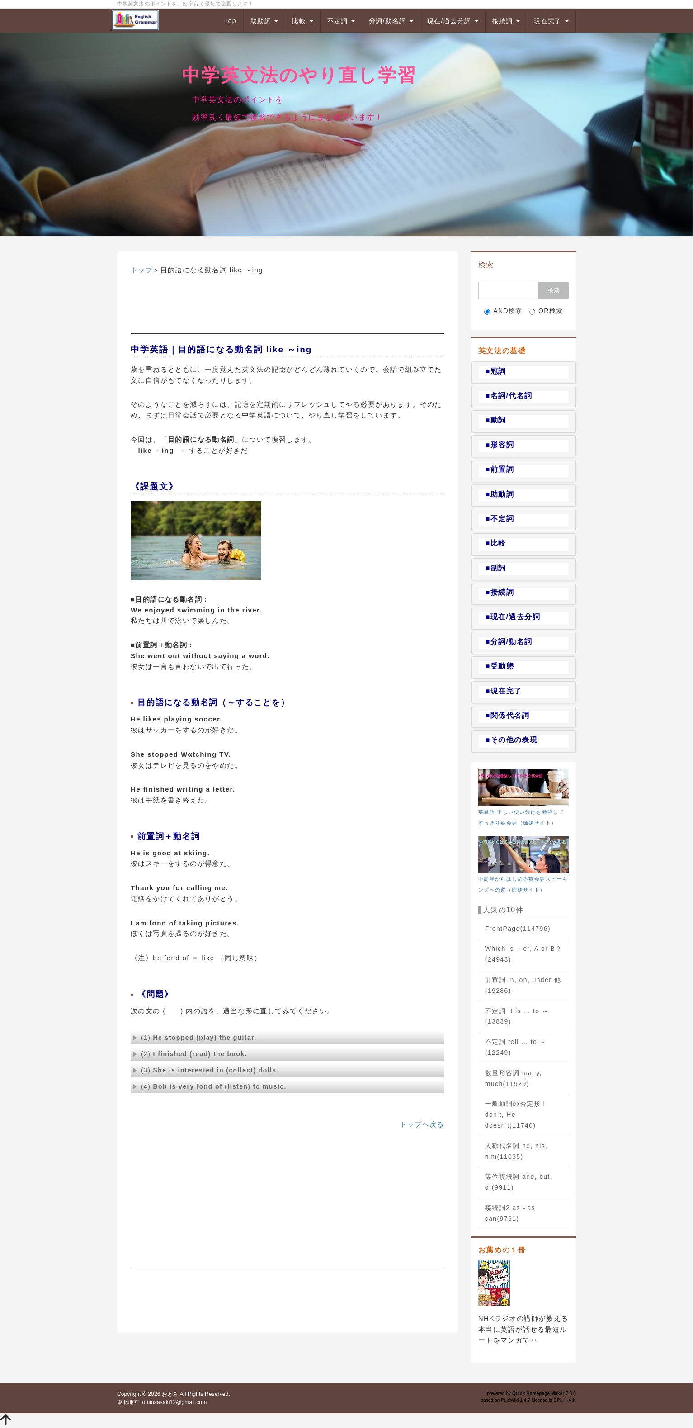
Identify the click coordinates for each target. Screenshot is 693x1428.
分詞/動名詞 (391, 20)
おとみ (170, 1394)
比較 (302, 20)
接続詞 (506, 20)
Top (230, 20)
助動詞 (264, 20)
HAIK (570, 1400)
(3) (206, 1070)
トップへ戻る (422, 1124)
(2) (190, 1054)
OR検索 (546, 311)
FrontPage (518, 928)
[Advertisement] (287, 311)
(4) (210, 1086)
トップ (142, 270)
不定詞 (341, 20)
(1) (194, 1037)
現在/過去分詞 (452, 20)
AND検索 (503, 311)
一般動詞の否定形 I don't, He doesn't (515, 1114)
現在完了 (551, 20)
